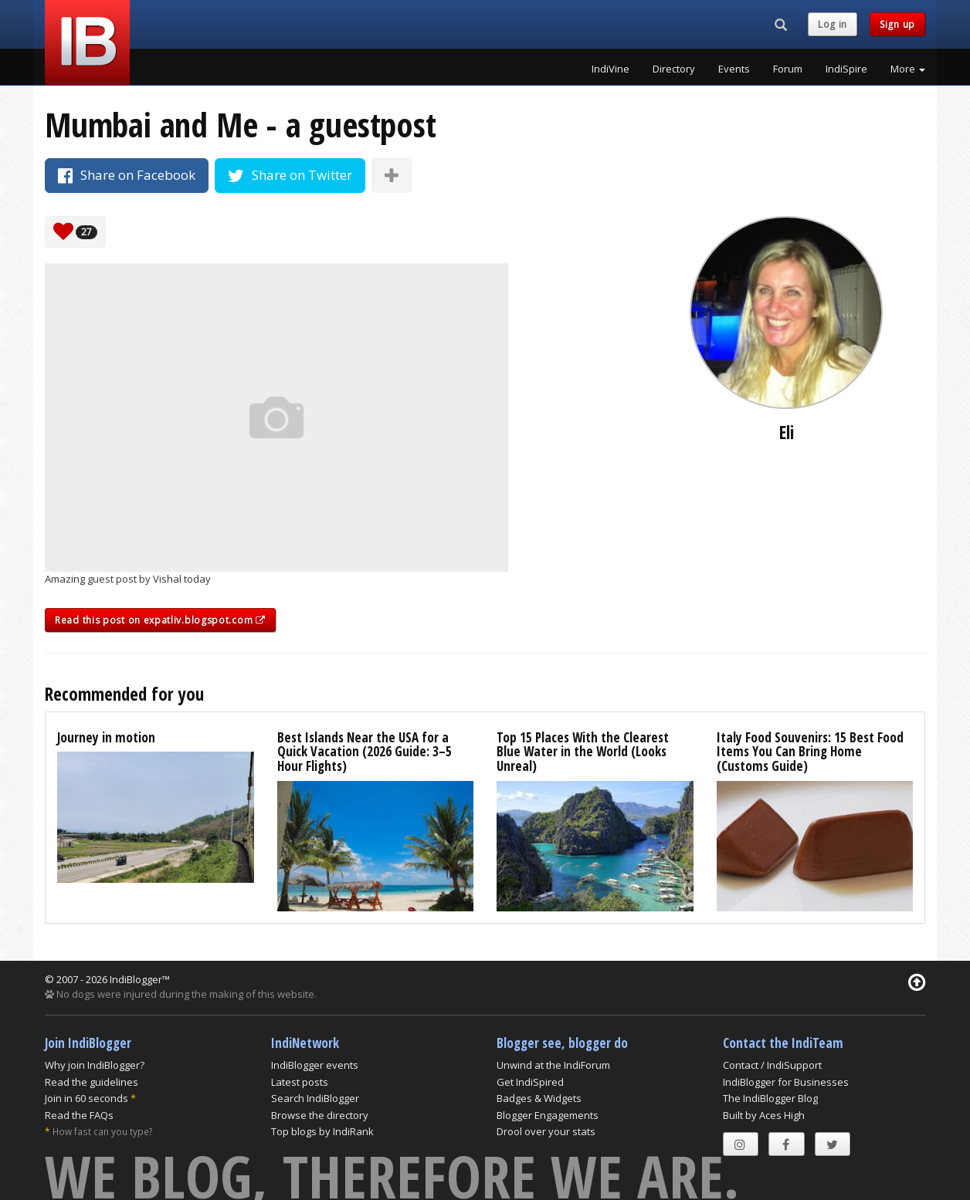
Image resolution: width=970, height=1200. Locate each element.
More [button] (907, 69)
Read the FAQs (79, 1115)
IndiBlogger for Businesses (786, 1082)
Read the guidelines (91, 1082)
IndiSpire (846, 69)
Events (734, 69)
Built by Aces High (764, 1115)
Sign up (897, 24)
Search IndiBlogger (315, 1098)
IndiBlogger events (314, 1065)
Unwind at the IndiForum (553, 1065)
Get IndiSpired (530, 1082)
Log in (832, 24)
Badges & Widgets (539, 1098)
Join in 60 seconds (86, 1098)
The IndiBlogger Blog (770, 1098)
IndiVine (610, 69)
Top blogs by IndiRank (322, 1131)
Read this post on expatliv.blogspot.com (160, 620)
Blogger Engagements (548, 1115)
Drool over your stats (546, 1131)
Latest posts (299, 1082)
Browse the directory (319, 1115)
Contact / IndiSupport (772, 1065)
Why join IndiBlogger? (94, 1065)
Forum (787, 69)
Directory (674, 69)
